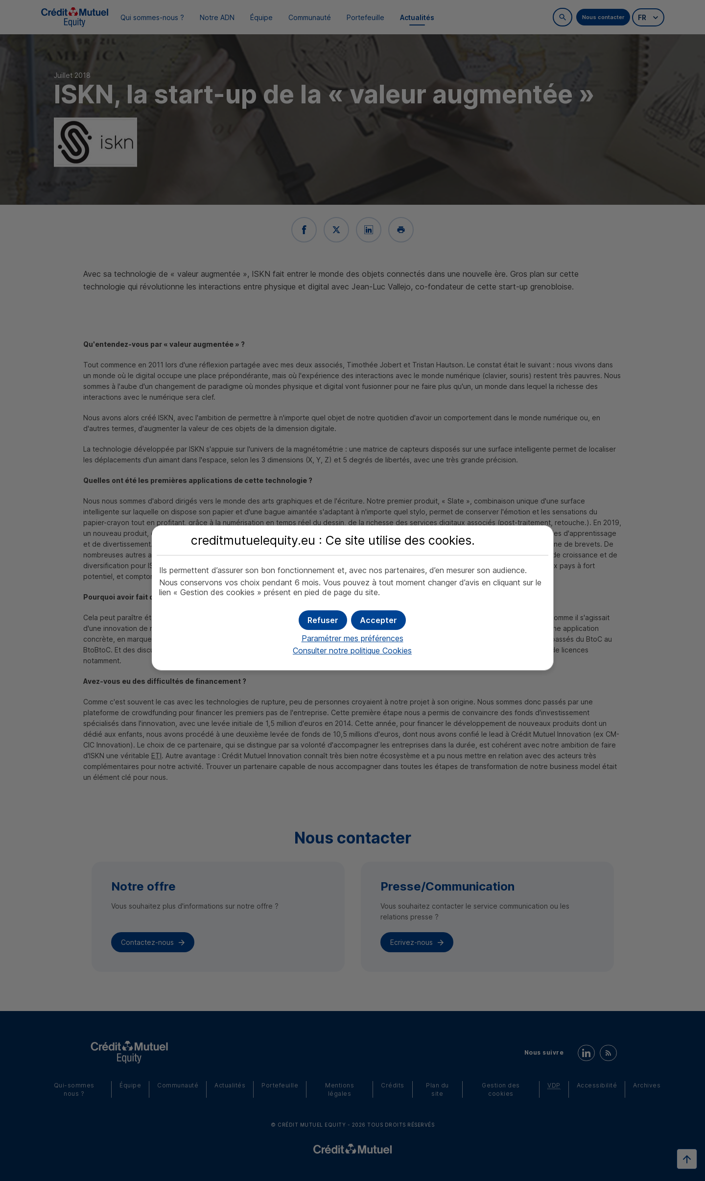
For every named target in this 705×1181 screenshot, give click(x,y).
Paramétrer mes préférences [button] (352, 638)
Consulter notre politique (352, 650)
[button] (378, 620)
